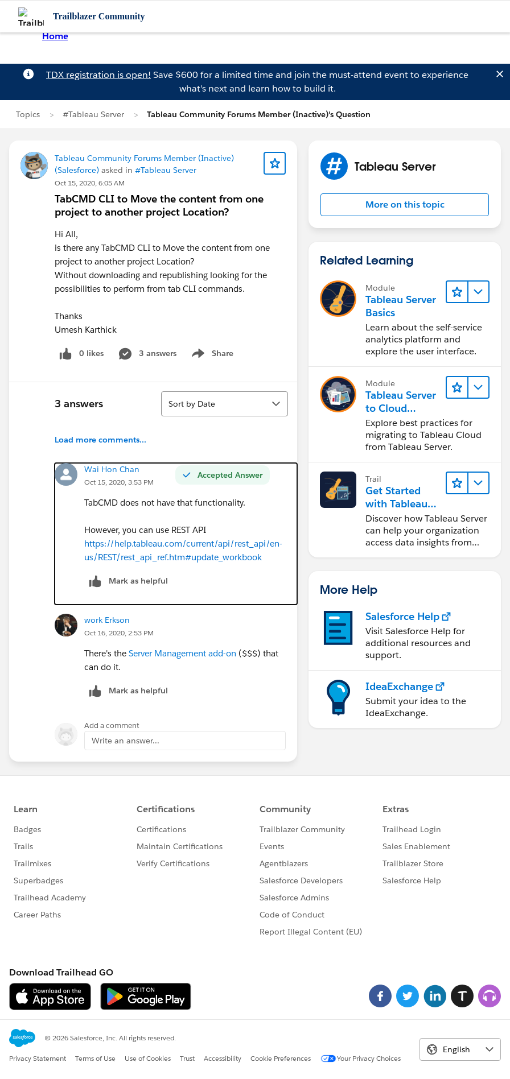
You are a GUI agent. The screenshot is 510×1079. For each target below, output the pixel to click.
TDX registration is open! (98, 75)
